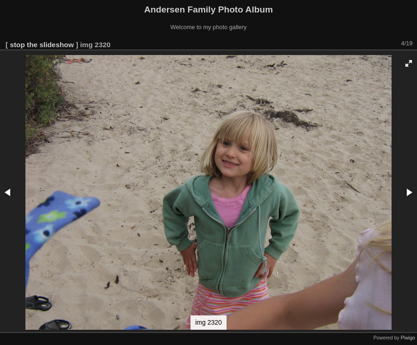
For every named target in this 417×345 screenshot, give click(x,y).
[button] (408, 63)
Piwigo (408, 337)
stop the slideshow (42, 45)
